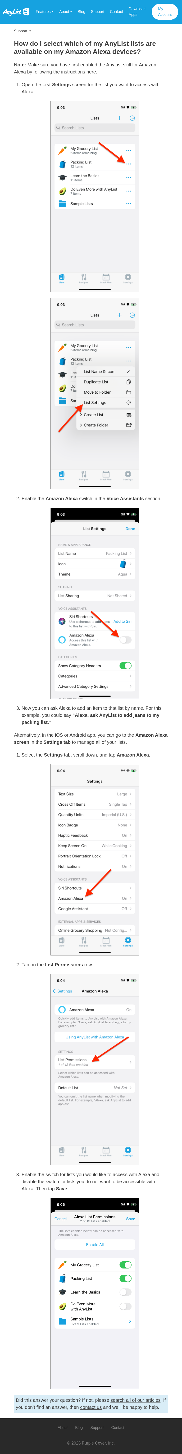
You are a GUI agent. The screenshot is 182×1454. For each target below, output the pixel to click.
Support (97, 12)
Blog (81, 12)
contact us (91, 1407)
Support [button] (21, 31)
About (63, 1428)
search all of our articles (135, 1400)
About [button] (64, 12)
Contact (116, 12)
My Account (165, 12)
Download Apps (137, 12)
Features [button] (43, 12)
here (91, 71)
